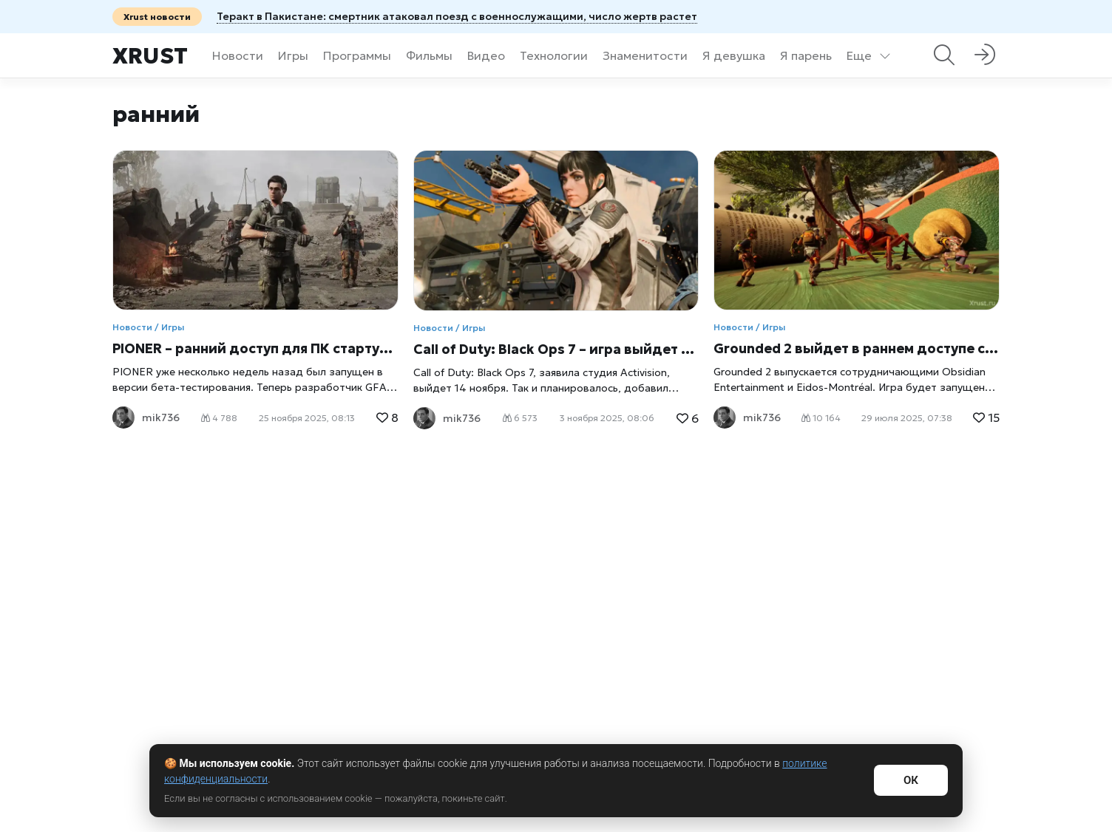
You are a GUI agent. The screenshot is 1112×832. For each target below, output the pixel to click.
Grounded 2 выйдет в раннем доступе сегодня (856, 348)
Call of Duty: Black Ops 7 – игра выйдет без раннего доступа (556, 349)
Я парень (806, 55)
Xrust (150, 55)
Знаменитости (645, 55)
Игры (293, 55)
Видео (486, 55)
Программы (357, 55)
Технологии (554, 55)
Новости (237, 55)
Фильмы (429, 55)
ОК (911, 780)
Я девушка (733, 55)
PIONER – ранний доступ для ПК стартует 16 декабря (255, 348)
